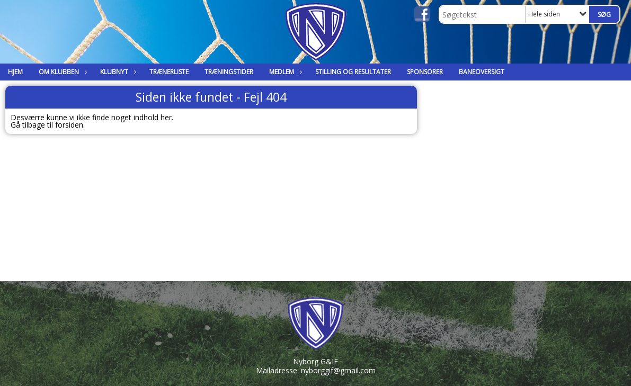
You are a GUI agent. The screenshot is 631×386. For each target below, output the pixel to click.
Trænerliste (169, 71)
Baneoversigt (481, 71)
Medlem (284, 71)
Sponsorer (425, 71)
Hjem (15, 71)
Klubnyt (117, 71)
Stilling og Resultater (353, 71)
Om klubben (61, 71)
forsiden (69, 125)
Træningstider (229, 71)
